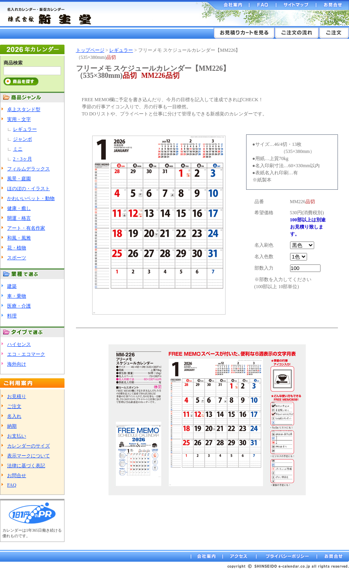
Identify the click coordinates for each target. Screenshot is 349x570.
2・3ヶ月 (22, 159)
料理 (12, 316)
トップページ (90, 50)
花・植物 (16, 248)
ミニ (18, 149)
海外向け (16, 364)
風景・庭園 (19, 178)
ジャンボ (22, 139)
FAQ (11, 485)
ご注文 (14, 406)
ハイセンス (19, 344)
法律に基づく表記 (26, 465)
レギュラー (25, 129)
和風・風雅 (19, 238)
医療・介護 (19, 306)
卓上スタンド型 (23, 109)
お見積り (16, 396)
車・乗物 (16, 296)
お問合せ (16, 475)
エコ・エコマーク (26, 354)
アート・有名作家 (26, 228)
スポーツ (16, 257)
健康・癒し (19, 208)
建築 (12, 286)
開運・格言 (19, 218)
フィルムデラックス (28, 169)
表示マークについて (28, 456)
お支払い (16, 436)
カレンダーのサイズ (28, 446)
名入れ (14, 416)
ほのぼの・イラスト (28, 188)
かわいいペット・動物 (31, 198)
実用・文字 (19, 119)
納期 (12, 426)
